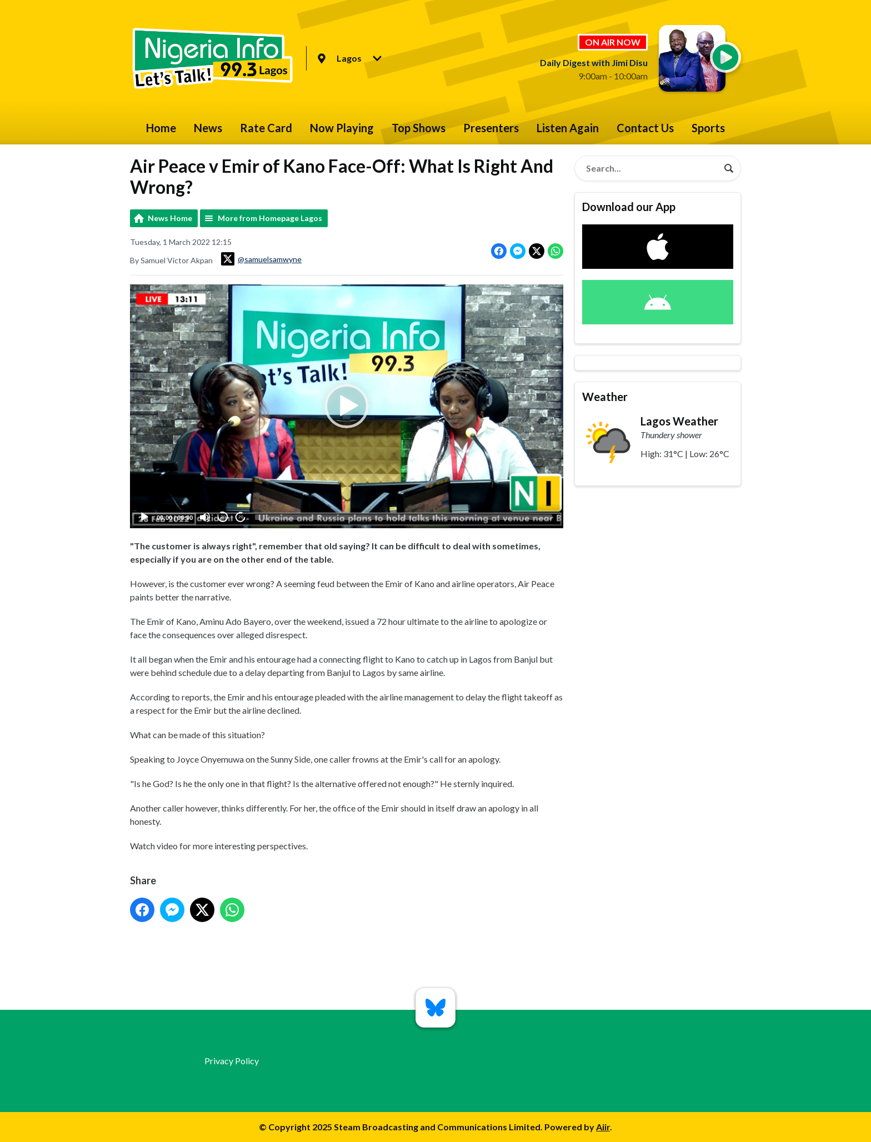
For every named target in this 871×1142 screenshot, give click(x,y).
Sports (708, 127)
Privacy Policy (231, 1060)
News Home (170, 218)
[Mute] (205, 517)
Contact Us (645, 127)
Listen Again (568, 127)
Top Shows (418, 127)
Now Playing (342, 127)
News (208, 127)
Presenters (491, 127)
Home (161, 127)
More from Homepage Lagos (270, 218)
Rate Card (266, 127)
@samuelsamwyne (261, 259)
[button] (346, 406)
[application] (346, 406)
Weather (605, 396)
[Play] (144, 517)
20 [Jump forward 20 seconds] (240, 516)
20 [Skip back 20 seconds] (223, 516)
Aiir (603, 1126)
